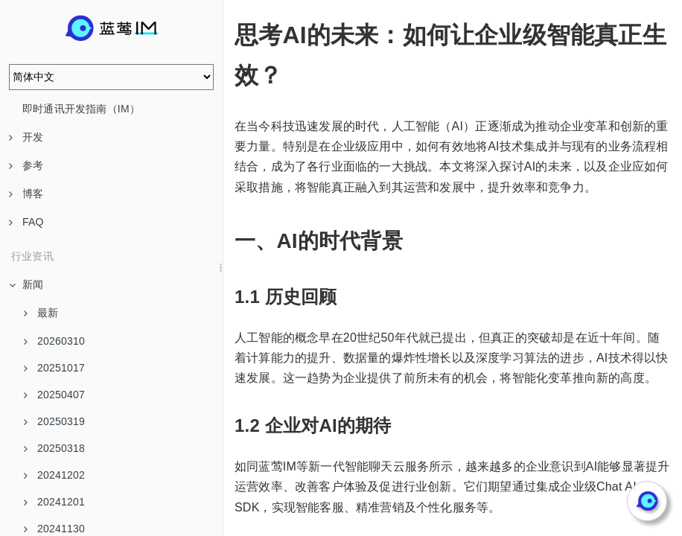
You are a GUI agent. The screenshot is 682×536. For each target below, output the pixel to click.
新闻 (26, 284)
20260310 (54, 341)
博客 (26, 194)
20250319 (54, 421)
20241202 (54, 475)
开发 (26, 137)
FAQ (26, 222)
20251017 (54, 368)
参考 (26, 165)
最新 (41, 313)
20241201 (54, 502)
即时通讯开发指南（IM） (81, 109)
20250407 (54, 395)
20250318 (54, 448)
